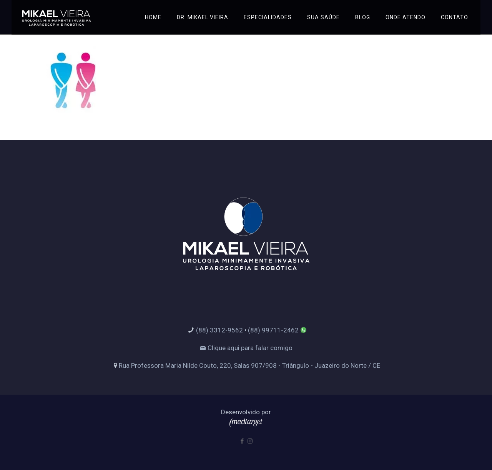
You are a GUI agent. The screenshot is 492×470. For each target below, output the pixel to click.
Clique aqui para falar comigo (246, 348)
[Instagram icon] (250, 441)
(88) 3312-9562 (219, 330)
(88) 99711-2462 (273, 330)
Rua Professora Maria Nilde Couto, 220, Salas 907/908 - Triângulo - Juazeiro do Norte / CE (249, 365)
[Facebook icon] (242, 441)
